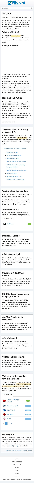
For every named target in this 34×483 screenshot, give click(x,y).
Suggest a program (27, 450)
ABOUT (17, 470)
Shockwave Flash (12, 406)
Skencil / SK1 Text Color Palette (16, 161)
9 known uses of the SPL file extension (15, 148)
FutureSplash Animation (14, 155)
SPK (15, 476)
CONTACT (17, 473)
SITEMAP (17, 467)
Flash (9, 419)
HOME (17, 458)
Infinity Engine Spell (13, 158)
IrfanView (10, 414)
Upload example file (17, 450)
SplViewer (10, 224)
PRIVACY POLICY (17, 464)
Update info (8, 450)
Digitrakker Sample (12, 152)
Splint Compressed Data (14, 176)
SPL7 (18, 476)
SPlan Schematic (12, 173)
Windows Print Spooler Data (15, 179)
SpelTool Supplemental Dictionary (17, 170)
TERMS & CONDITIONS (17, 461)
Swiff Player (11, 410)
